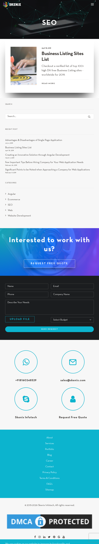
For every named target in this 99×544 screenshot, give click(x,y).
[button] (92, 4)
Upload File (20, 319)
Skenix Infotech (26, 417)
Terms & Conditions (49, 478)
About (49, 438)
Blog (49, 455)
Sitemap (49, 490)
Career (49, 461)
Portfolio (49, 449)
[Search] (49, 116)
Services (49, 443)
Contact (49, 467)
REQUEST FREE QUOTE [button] (49, 263)
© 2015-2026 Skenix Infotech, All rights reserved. (49, 505)
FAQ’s (49, 484)
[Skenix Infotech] (12, 4)
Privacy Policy (49, 472)
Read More (48, 83)
